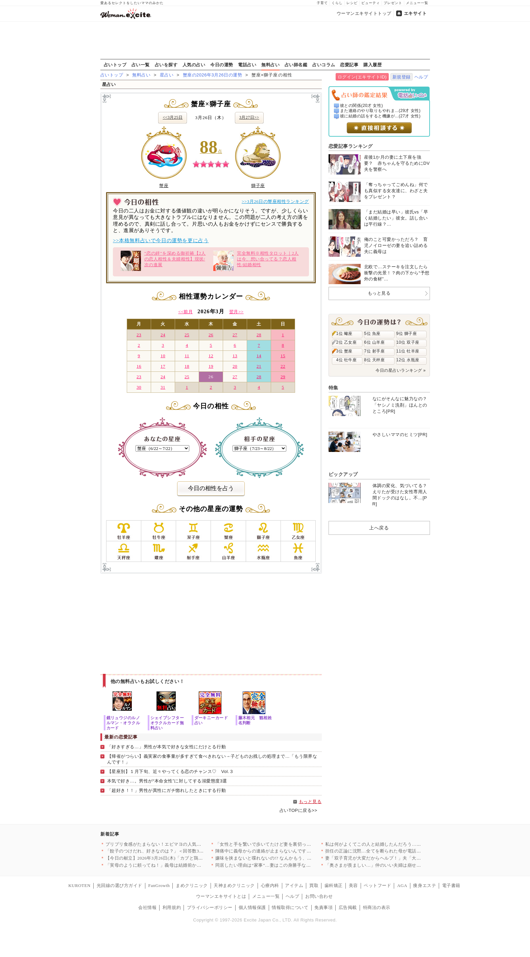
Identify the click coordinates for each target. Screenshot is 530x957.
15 (283, 355)
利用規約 (172, 907)
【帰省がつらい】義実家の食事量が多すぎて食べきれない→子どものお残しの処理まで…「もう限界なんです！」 (212, 759)
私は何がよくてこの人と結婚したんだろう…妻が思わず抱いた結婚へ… (398, 844)
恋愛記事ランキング (351, 146)
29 (283, 376)
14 (259, 355)
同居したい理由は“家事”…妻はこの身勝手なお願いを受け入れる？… (286, 865)
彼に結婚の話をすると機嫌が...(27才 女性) (380, 116)
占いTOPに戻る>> (298, 810)
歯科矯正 (333, 885)
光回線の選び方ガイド (119, 885)
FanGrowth (159, 885)
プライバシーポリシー (210, 907)
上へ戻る (379, 527)
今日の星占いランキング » (401, 370)
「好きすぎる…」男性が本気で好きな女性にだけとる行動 (166, 746)
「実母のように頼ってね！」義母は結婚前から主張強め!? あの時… (174, 865)
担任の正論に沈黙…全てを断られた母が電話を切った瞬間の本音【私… (398, 850)
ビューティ (370, 3)
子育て (322, 3)
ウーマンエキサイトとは (221, 896)
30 (139, 387)
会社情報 (147, 907)
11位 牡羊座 (407, 351)
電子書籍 (451, 885)
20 (235, 366)
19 (211, 366)
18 (187, 366)
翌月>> (236, 311)
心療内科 (270, 885)
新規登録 (401, 76)
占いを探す (166, 65)
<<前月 (185, 311)
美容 (353, 885)
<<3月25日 (173, 117)
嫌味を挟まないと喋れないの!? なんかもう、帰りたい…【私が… (281, 858)
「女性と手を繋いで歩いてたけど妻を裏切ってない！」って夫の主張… (288, 844)
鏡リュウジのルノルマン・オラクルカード (123, 722)
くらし (337, 3)
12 (211, 355)
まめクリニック (192, 885)
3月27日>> (249, 117)
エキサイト (415, 13)
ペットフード (377, 885)
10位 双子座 (407, 342)
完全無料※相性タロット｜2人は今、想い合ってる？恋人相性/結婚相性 (256, 261)
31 (163, 387)
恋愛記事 (349, 65)
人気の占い (194, 65)
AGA (402, 885)
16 (139, 366)
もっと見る (310, 801)
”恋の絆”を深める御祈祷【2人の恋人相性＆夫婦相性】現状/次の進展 (163, 261)
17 (163, 366)
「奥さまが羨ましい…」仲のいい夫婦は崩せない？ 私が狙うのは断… (396, 865)
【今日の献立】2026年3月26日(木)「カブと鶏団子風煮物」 (165, 858)
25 (187, 334)
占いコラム (323, 65)
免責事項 (323, 907)
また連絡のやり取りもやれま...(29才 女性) (380, 110)
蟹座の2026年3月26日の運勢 (212, 74)
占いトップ (115, 65)
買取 (313, 885)
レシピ (352, 3)
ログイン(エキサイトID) (362, 76)
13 (235, 355)
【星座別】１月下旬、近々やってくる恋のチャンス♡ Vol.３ (170, 771)
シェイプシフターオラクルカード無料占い (167, 722)
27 (235, 334)
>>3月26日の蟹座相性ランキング (275, 201)
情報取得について (290, 907)
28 (259, 334)
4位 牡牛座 (346, 360)
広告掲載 (348, 907)
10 (163, 355)
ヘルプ (421, 76)
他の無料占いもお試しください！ (148, 681)
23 (139, 334)
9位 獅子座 (406, 333)
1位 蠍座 (344, 333)
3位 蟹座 (344, 351)
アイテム (294, 885)
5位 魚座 (372, 333)
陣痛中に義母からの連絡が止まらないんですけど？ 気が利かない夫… (286, 850)
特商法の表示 (376, 907)
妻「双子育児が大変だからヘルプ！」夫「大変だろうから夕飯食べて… (398, 858)
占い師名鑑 (296, 65)
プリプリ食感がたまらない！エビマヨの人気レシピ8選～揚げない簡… (177, 844)
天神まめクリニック (234, 885)
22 (283, 366)
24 (163, 334)
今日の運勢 (221, 65)
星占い (167, 74)
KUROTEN (79, 885)
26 (211, 334)
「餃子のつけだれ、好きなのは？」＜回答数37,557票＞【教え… (171, 850)
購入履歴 (372, 65)
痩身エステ (424, 885)
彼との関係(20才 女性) (361, 105)
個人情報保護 (252, 907)
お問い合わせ (319, 896)
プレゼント (393, 3)
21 (259, 366)
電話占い (247, 65)
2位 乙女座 (346, 342)
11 (187, 355)
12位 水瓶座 (407, 360)
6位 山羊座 (374, 342)
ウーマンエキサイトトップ (364, 13)
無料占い (270, 65)
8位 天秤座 (374, 360)
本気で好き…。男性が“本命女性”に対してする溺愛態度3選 (167, 780)
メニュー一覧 (417, 3)
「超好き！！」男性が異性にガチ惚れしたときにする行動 (166, 790)
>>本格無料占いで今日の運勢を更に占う (161, 240)
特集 (333, 387)
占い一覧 (140, 65)
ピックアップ (343, 474)
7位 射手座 (374, 351)
